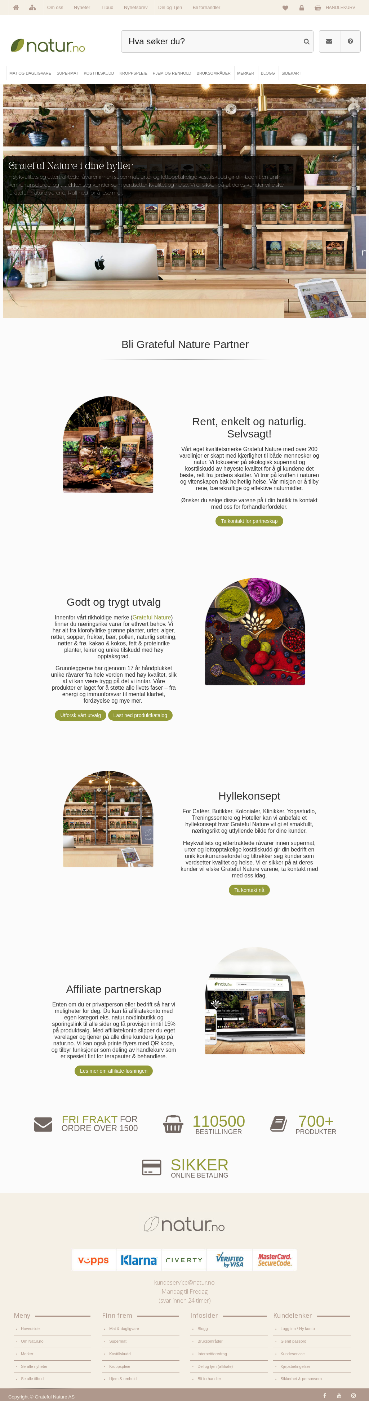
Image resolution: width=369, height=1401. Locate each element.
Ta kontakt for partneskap (248, 521)
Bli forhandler (207, 7)
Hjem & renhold (122, 1377)
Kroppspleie (119, 1365)
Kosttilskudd (119, 1353)
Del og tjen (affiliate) (214, 1365)
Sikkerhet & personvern (300, 1377)
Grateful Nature (151, 617)
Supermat (117, 1341)
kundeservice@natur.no (184, 1282)
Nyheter (82, 7)
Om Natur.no (32, 1341)
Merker (27, 1353)
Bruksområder (209, 1341)
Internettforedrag (212, 1353)
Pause (355, 103)
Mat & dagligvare (124, 1328)
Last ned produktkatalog (140, 715)
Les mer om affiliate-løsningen (113, 1071)
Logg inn (303, 9)
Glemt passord (293, 1341)
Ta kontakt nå (248, 890)
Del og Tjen (170, 7)
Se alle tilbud (32, 1377)
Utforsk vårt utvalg (80, 715)
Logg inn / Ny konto (297, 1328)
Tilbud (107, 7)
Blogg (202, 1328)
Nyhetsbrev (136, 7)
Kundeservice (292, 1353)
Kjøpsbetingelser (295, 1365)
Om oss (55, 7)
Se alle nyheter (34, 1365)
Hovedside (30, 1328)
